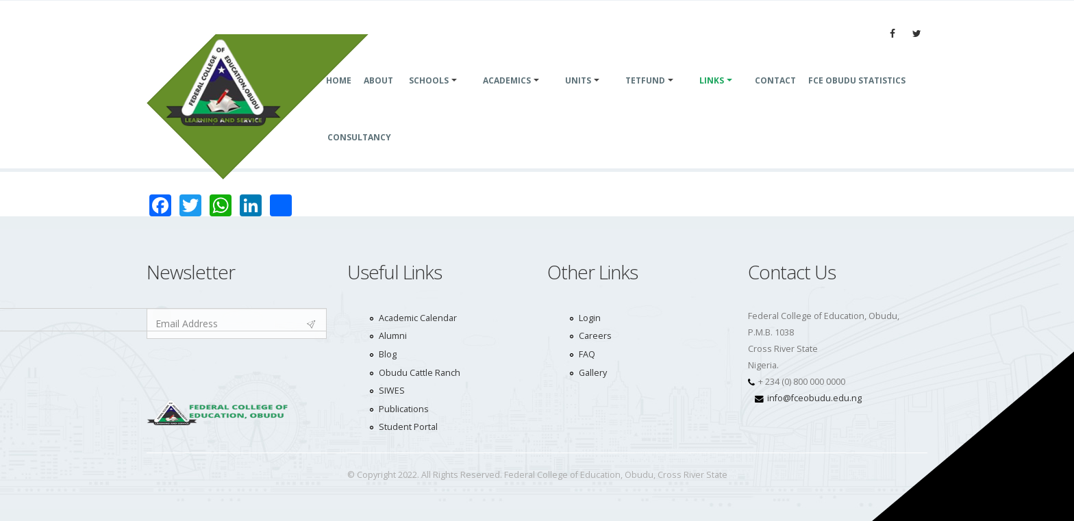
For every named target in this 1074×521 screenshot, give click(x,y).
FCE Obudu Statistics (857, 97)
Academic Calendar (418, 318)
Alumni (393, 336)
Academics (507, 97)
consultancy (359, 154)
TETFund (645, 97)
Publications (404, 409)
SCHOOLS (429, 97)
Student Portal (408, 427)
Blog (388, 354)
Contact (775, 97)
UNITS (578, 97)
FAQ (587, 354)
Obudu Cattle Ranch (419, 373)
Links (711, 97)
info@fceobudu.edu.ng (814, 398)
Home (338, 97)
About (378, 97)
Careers (595, 336)
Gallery (593, 373)
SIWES (392, 390)
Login (590, 318)
